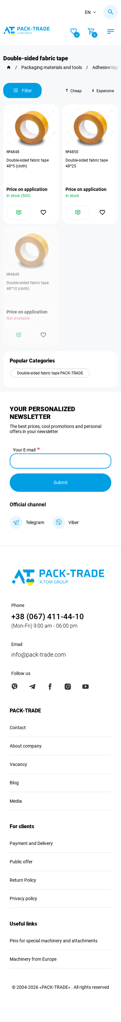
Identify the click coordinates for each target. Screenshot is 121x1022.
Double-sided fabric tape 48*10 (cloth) (27, 286)
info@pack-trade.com (38, 654)
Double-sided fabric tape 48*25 (87, 163)
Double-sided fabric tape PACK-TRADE (50, 373)
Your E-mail (24, 449)
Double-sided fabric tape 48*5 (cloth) (27, 163)
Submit (61, 482)
